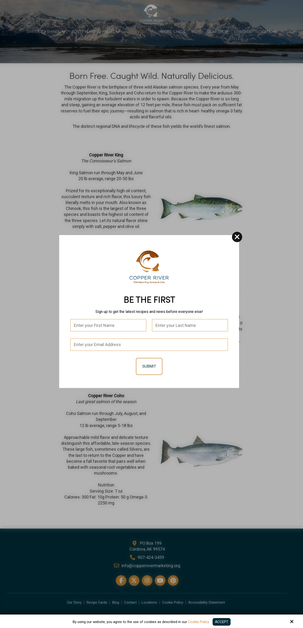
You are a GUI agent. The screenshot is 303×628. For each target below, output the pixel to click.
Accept (221, 622)
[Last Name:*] (190, 325)
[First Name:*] (108, 325)
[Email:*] (149, 344)
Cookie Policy (198, 622)
